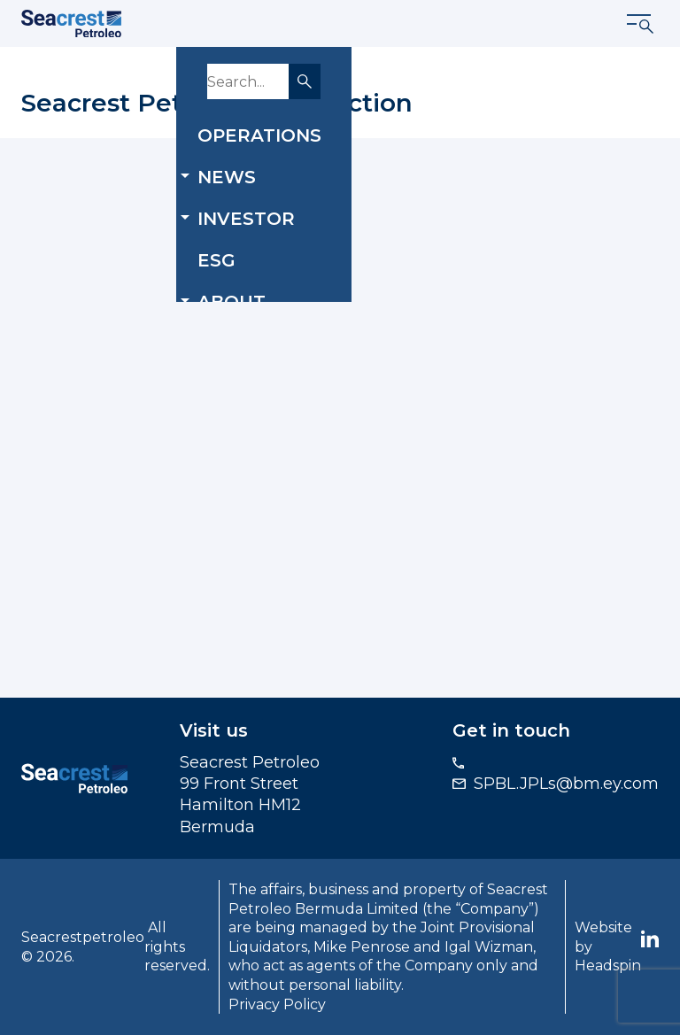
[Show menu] (641, 24)
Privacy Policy (277, 1004)
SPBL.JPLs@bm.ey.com (566, 783)
